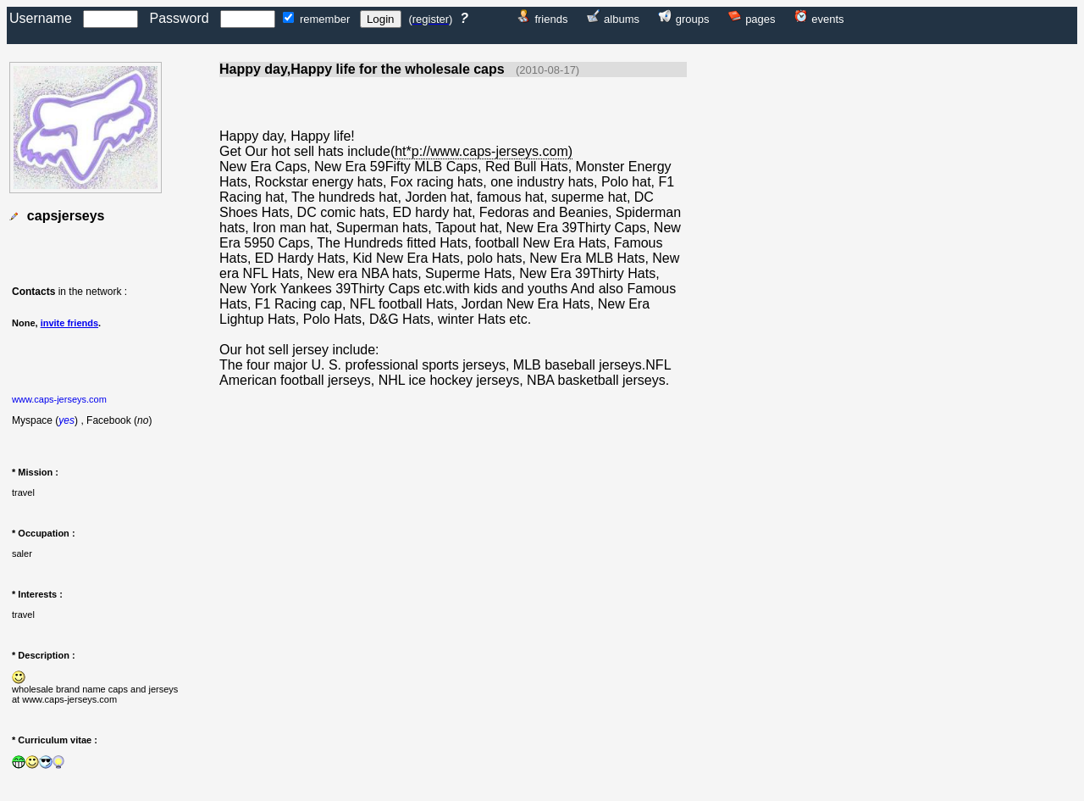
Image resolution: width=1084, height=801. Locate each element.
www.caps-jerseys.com (59, 399)
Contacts (33, 292)
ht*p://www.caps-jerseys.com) (483, 151)
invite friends (69, 323)
